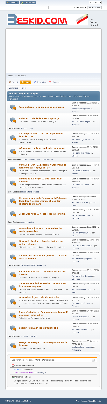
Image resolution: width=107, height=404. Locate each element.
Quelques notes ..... (28, 222)
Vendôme (75, 218)
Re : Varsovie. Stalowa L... (82, 171)
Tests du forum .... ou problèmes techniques (41, 107)
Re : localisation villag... (81, 153)
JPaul (74, 292)
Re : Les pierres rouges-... (82, 122)
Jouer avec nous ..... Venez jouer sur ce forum (42, 214)
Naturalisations (47, 160)
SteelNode (76, 279)
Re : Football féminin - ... (81, 330)
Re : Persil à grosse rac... (82, 139)
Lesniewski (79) (40, 373)
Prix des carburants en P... (82, 317)
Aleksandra (76, 350)
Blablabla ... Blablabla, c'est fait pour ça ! (39, 118)
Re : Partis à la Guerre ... (81, 185)
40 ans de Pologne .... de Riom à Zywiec (39, 297)
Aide (77, 401)
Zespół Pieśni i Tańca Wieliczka (33, 265)
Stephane (75, 112)
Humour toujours (27, 128)
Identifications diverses (30, 192)
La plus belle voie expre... (82, 347)
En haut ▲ (98, 401)
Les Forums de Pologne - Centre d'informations (34, 360)
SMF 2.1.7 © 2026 (11, 401)
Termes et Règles (87, 401)
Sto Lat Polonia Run (29, 336)
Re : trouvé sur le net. (80, 203)
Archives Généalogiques (31, 160)
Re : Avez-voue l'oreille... (81, 215)
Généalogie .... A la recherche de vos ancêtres (42, 148)
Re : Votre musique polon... (82, 259)
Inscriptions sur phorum (81, 109)
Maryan (75, 142)
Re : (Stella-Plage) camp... (82, 290)
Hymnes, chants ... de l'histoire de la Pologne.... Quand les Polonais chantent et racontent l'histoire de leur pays (43, 201)
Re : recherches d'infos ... (82, 276)
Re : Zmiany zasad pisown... (83, 246)
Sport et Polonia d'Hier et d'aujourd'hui (38, 328)
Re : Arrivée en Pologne (81, 303)
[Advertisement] (53, 50)
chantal (75, 174)
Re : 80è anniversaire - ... (82, 233)
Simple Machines (25, 401)
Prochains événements (24, 365)
